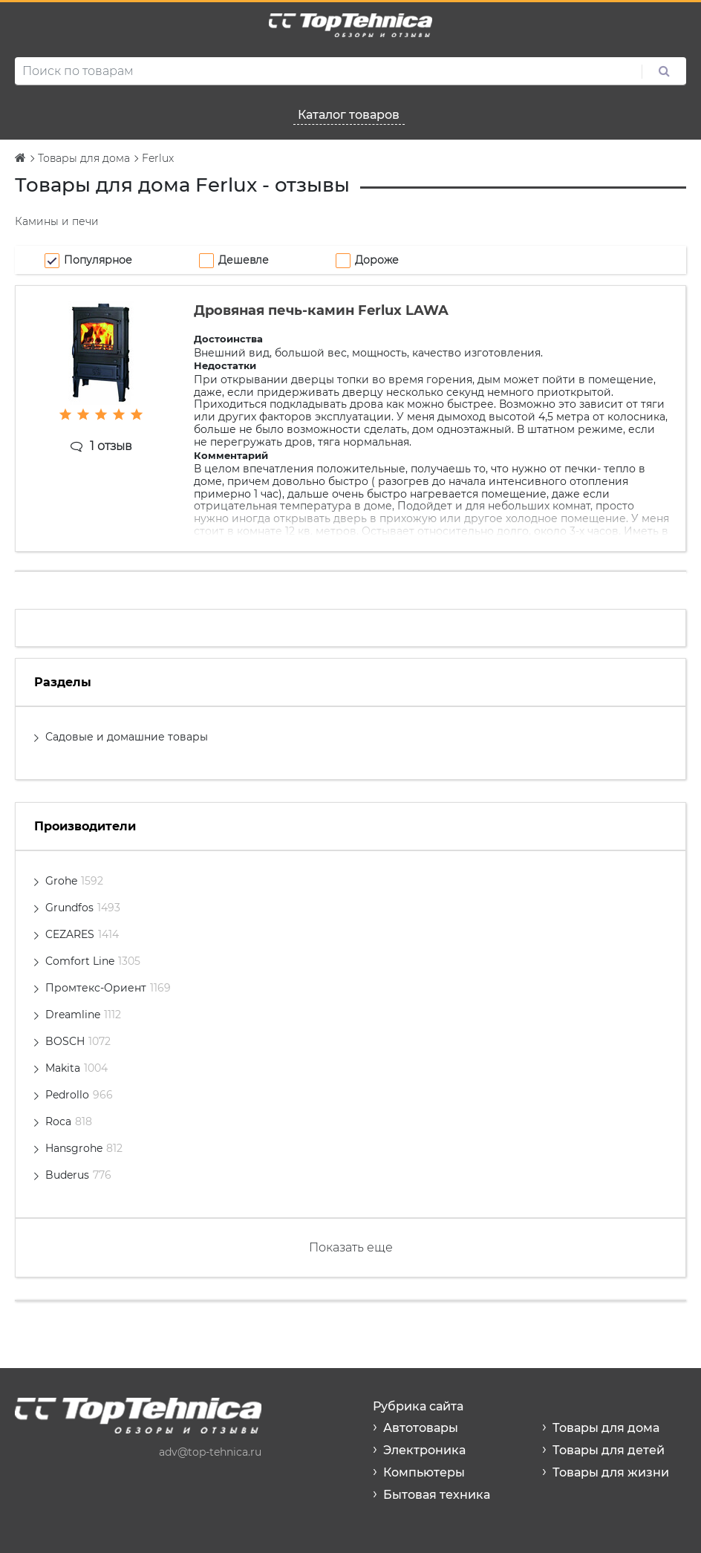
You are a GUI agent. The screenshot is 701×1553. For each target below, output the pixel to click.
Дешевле (243, 260)
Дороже (377, 260)
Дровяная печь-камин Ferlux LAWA (321, 310)
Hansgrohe (84, 1148)
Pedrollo (79, 1094)
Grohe (74, 881)
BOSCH (78, 1041)
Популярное (98, 260)
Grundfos (82, 907)
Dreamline (83, 1014)
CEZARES (82, 934)
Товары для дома (605, 1428)
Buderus (78, 1175)
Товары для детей (608, 1450)
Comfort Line (92, 961)
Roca (68, 1121)
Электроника (424, 1450)
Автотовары (420, 1428)
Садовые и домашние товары (126, 736)
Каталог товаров (349, 115)
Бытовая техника (436, 1495)
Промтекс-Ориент (108, 987)
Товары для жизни (610, 1472)
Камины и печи (57, 221)
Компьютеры (424, 1472)
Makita (76, 1068)
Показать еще (351, 1247)
